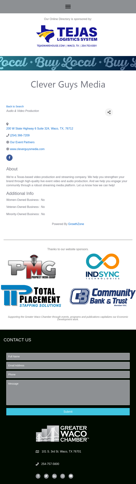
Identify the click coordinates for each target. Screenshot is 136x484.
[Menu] (68, 7)
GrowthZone (76, 224)
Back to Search (15, 106)
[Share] (109, 112)
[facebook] (9, 158)
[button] (68, 411)
